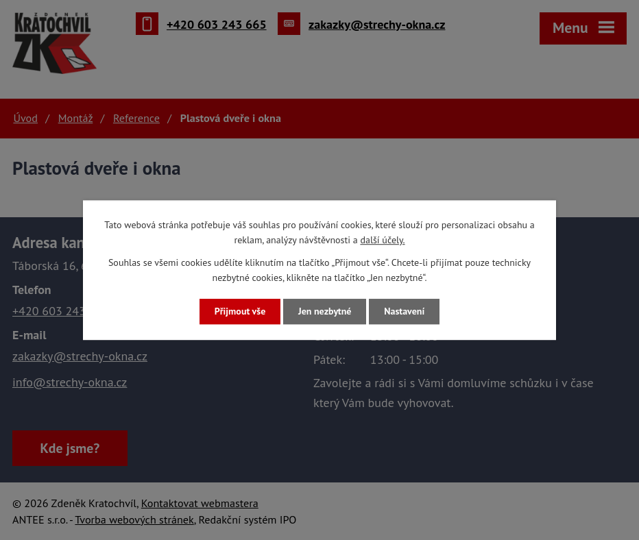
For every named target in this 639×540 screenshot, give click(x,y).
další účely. (382, 240)
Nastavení (404, 311)
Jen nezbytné (324, 311)
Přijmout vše (240, 311)
